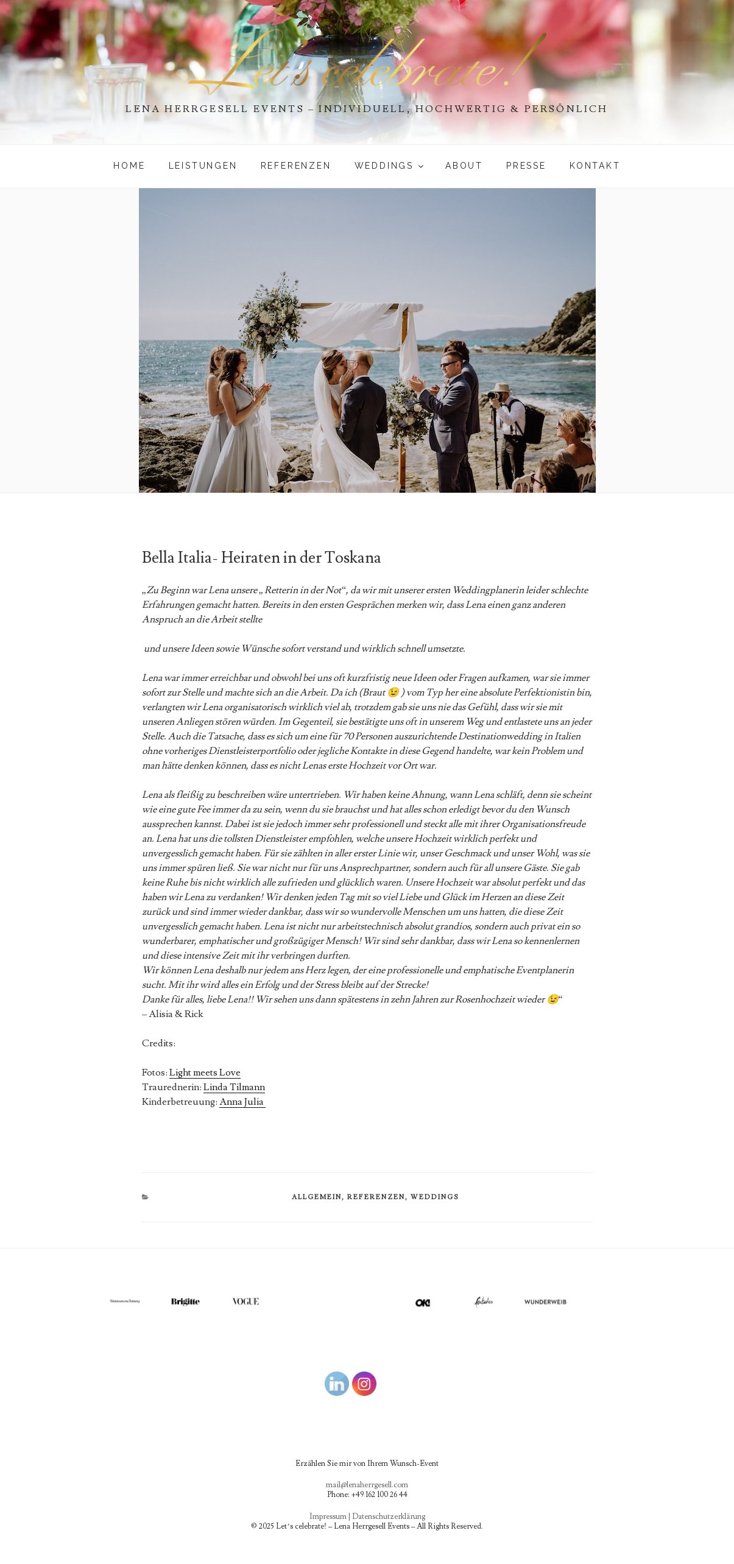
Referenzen (296, 166)
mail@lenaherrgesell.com (367, 1485)
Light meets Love (205, 1072)
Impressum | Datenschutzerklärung (367, 1516)
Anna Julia (242, 1102)
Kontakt (595, 166)
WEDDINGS (390, 166)
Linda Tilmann (234, 1087)
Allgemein (317, 1197)
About (464, 166)
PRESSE (526, 166)
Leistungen (203, 166)
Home (129, 166)
